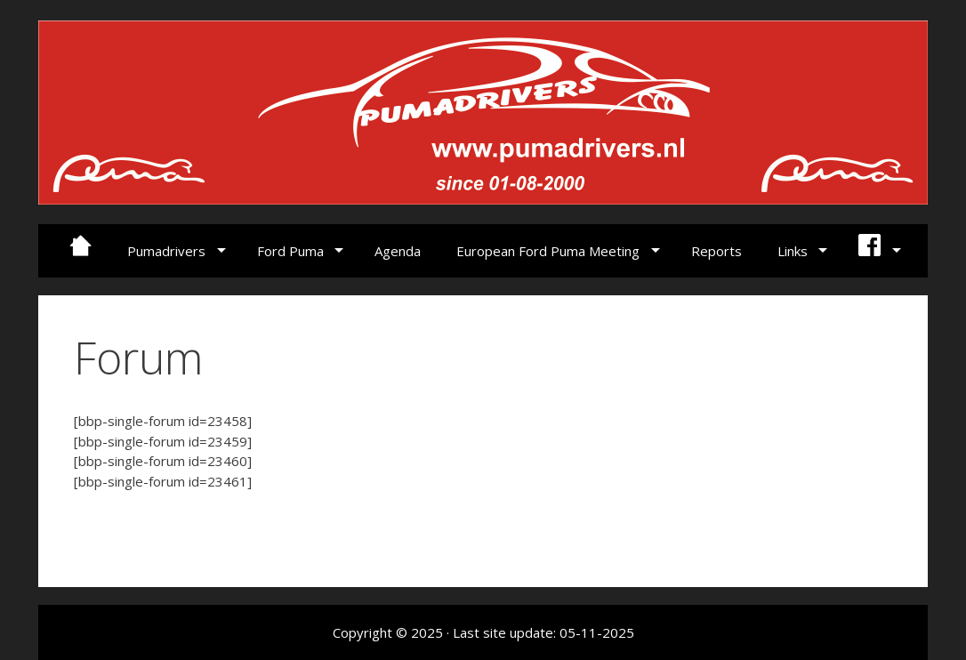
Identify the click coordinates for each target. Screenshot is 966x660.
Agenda (397, 251)
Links (792, 251)
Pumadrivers (166, 251)
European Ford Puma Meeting (548, 251)
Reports (716, 251)
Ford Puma (290, 251)
